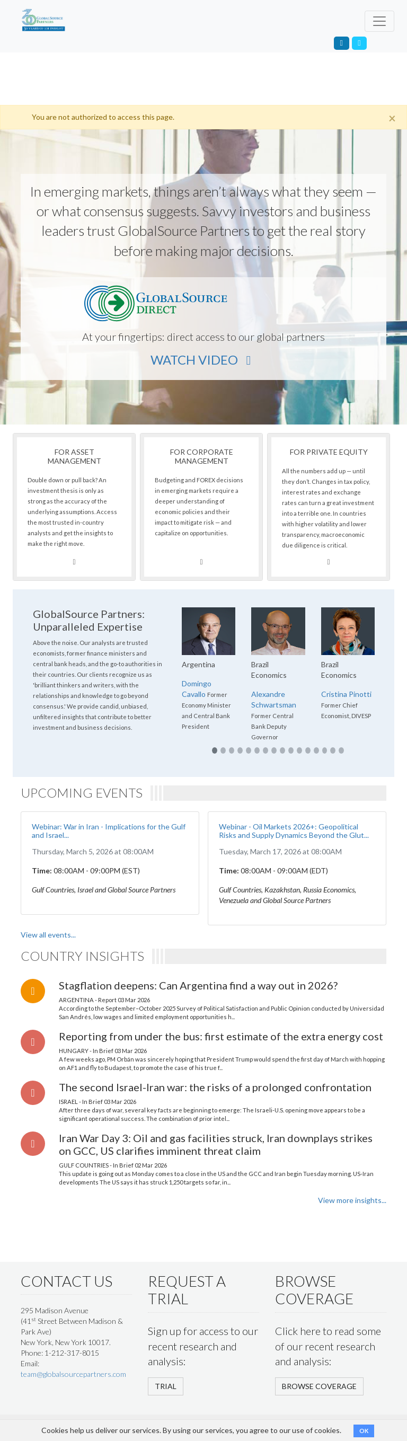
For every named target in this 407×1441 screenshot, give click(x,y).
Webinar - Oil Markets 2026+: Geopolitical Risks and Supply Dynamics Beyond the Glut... (294, 831)
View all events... (48, 934)
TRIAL (165, 1386)
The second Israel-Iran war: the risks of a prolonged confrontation (215, 1087)
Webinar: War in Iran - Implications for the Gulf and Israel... (108, 831)
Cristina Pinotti (346, 694)
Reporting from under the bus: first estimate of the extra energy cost (221, 1036)
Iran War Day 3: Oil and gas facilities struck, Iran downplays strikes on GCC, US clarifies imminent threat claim (216, 1144)
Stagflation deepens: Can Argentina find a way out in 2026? (198, 985)
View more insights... (352, 1200)
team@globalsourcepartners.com (73, 1373)
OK (363, 1430)
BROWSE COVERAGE (319, 1386)
